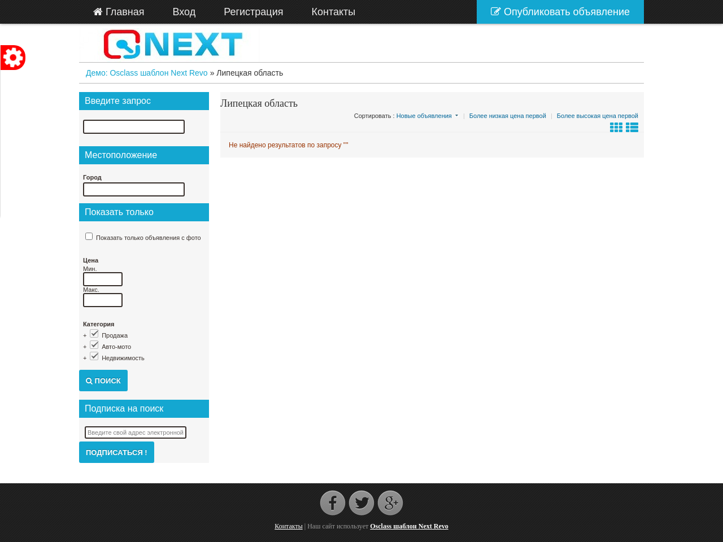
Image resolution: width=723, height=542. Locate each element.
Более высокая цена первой (597, 115)
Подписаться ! (116, 452)
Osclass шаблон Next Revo (409, 526)
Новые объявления (424, 115)
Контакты (289, 526)
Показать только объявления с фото (148, 237)
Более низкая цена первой (507, 115)
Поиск (103, 381)
